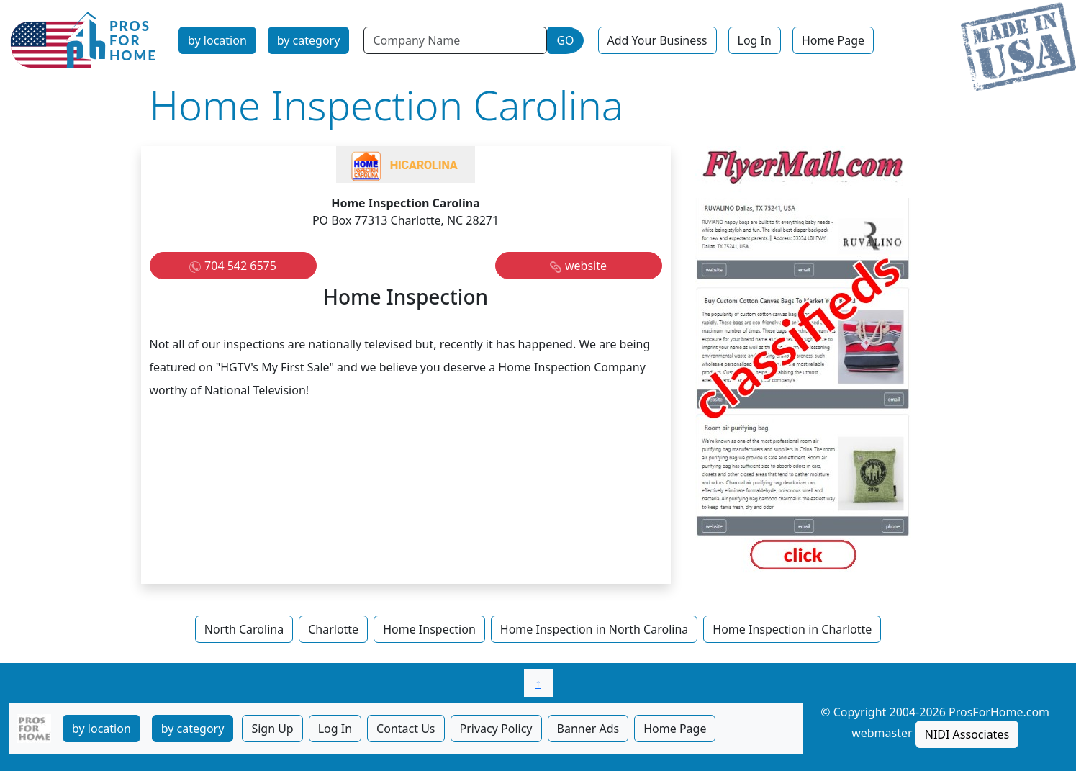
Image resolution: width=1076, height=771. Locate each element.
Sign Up (272, 728)
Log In (755, 40)
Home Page (833, 40)
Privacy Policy (496, 728)
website (586, 266)
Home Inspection (429, 629)
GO (565, 40)
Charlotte (333, 629)
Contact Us (405, 728)
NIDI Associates (967, 734)
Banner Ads (588, 728)
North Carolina (244, 629)
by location (217, 40)
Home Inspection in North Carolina (594, 629)
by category (308, 40)
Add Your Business (657, 40)
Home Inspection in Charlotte (792, 629)
